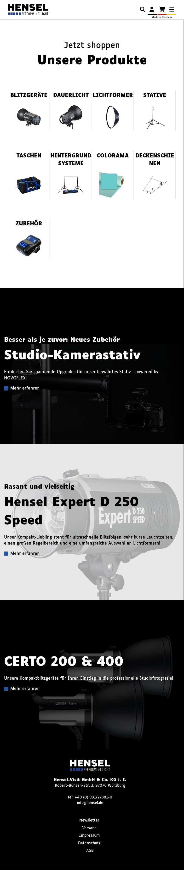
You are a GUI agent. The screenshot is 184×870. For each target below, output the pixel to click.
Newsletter (89, 820)
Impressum (89, 835)
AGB (90, 850)
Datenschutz (89, 843)
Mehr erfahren (25, 388)
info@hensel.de (90, 803)
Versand (89, 828)
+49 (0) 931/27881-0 (93, 797)
